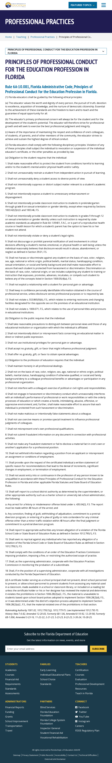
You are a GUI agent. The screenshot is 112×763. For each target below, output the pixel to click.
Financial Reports (14, 707)
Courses (9, 674)
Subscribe (98, 648)
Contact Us (72, 755)
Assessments (12, 693)
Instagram (82, 721)
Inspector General (50, 728)
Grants (9, 716)
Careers (79, 726)
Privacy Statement (30, 755)
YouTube (82, 716)
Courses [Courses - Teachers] (79, 674)
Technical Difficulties (88, 755)
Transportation (13, 726)
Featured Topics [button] (81, 5)
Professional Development (89, 684)
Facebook (82, 707)
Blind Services (47, 707)
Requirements (13, 684)
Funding (9, 712)
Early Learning (48, 670)
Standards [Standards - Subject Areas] (10, 688)
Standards (45, 684)
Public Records (46, 755)
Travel (8, 730)
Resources (81, 688)
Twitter (81, 712)
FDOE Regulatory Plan (87, 730)
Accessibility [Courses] (60, 755)
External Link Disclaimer (55, 759)
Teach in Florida (84, 693)
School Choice (47, 679)
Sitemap (16, 755)
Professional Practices (42, 37)
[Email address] (46, 648)
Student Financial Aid (51, 732)
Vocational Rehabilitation (54, 737)
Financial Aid (12, 679)
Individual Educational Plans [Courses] (55, 674)
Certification (82, 670)
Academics (10, 670)
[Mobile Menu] (103, 5)
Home (8, 37)
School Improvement (16, 721)
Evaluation (81, 679)
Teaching (21, 37)
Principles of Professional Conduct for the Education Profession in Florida (53, 51)
